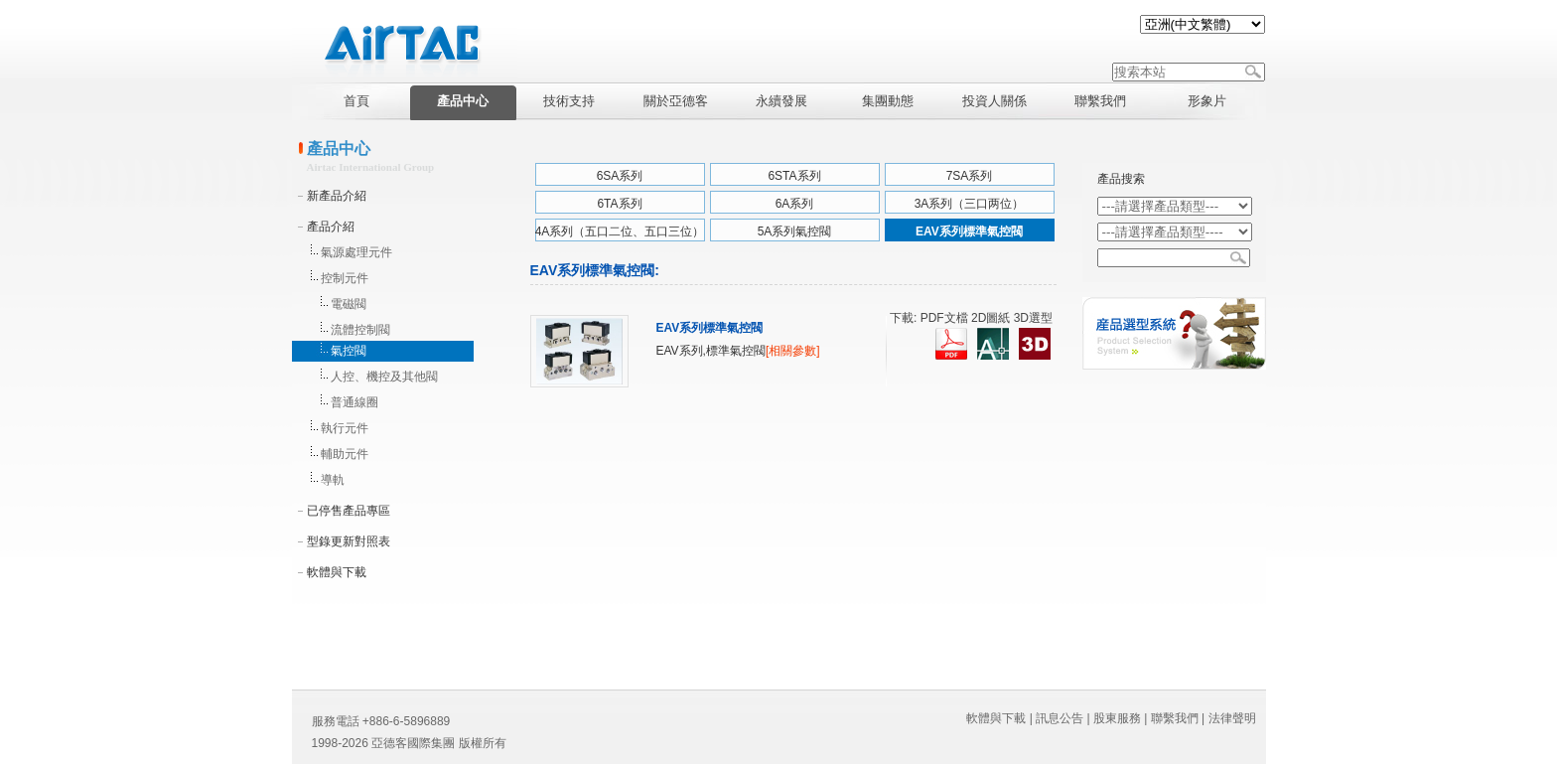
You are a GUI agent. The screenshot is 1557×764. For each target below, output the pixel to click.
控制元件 (344, 278)
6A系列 (795, 204)
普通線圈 (354, 402)
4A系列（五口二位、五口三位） (620, 231)
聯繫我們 (1175, 718)
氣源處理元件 (356, 252)
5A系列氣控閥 (795, 231)
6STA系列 (794, 176)
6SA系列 (620, 176)
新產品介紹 (336, 196)
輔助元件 (344, 454)
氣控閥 (348, 351)
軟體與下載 (336, 572)
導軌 (333, 480)
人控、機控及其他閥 (384, 376)
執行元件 (344, 428)
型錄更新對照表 (348, 541)
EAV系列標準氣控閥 (969, 231)
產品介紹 (330, 226)
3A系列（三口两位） (970, 204)
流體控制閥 (360, 330)
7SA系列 (969, 176)
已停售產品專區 (348, 511)
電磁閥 (348, 304)
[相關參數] (793, 351)
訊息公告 (1059, 718)
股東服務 (1117, 718)
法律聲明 (1232, 718)
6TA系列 (619, 204)
